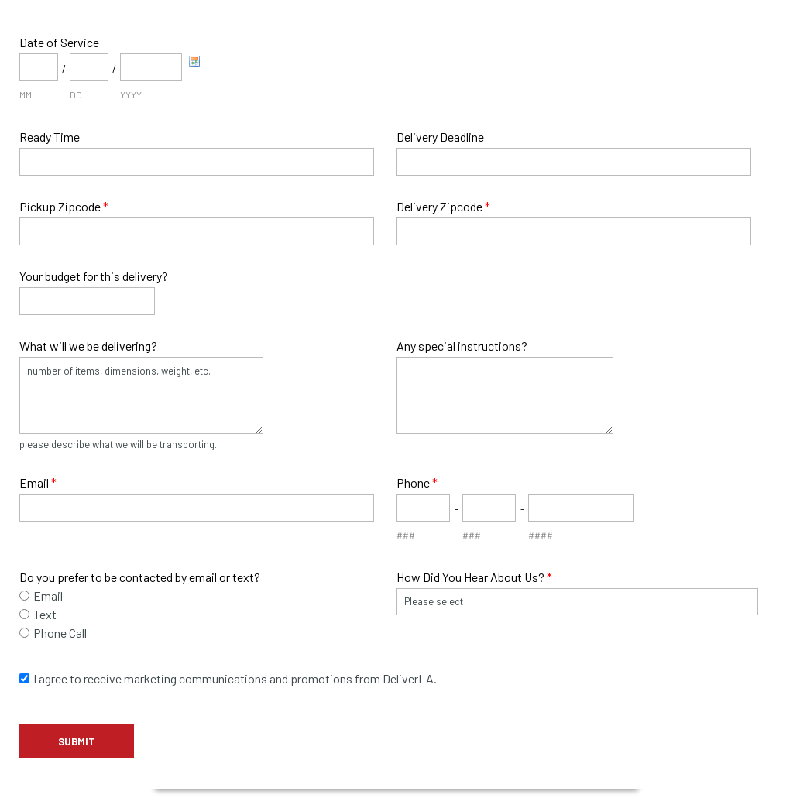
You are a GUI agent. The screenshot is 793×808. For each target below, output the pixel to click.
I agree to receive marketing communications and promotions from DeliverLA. (235, 678)
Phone (417, 482)
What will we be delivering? (88, 345)
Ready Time (49, 136)
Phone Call (60, 632)
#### (540, 534)
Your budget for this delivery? (93, 276)
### (405, 534)
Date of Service (59, 42)
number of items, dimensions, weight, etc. (141, 395)
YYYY (131, 94)
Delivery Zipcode (443, 206)
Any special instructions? (461, 345)
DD (76, 94)
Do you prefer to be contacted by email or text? (139, 577)
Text (45, 614)
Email (38, 482)
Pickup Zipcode (63, 206)
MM (25, 94)
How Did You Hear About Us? (474, 577)
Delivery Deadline (440, 136)
